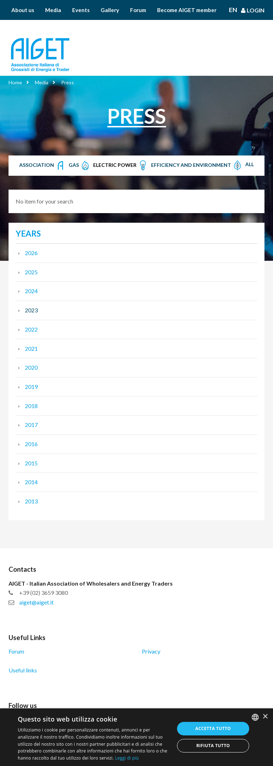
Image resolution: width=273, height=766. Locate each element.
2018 (31, 405)
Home (15, 82)
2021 (31, 348)
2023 (31, 310)
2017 (31, 424)
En (233, 10)
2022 (31, 329)
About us (22, 10)
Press (67, 82)
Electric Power (120, 165)
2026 (31, 252)
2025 (31, 272)
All (249, 164)
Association (42, 165)
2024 (31, 290)
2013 (31, 501)
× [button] (265, 716)
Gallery (110, 10)
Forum (138, 10)
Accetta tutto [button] (213, 728)
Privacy (151, 651)
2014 (31, 482)
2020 (31, 367)
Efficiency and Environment (197, 165)
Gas (80, 165)
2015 (31, 463)
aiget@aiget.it (36, 602)
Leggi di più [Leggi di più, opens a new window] (127, 758)
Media (53, 10)
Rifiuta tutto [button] (213, 746)
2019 (31, 386)
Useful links (23, 670)
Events (81, 10)
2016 (31, 443)
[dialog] (136, 737)
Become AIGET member (186, 10)
